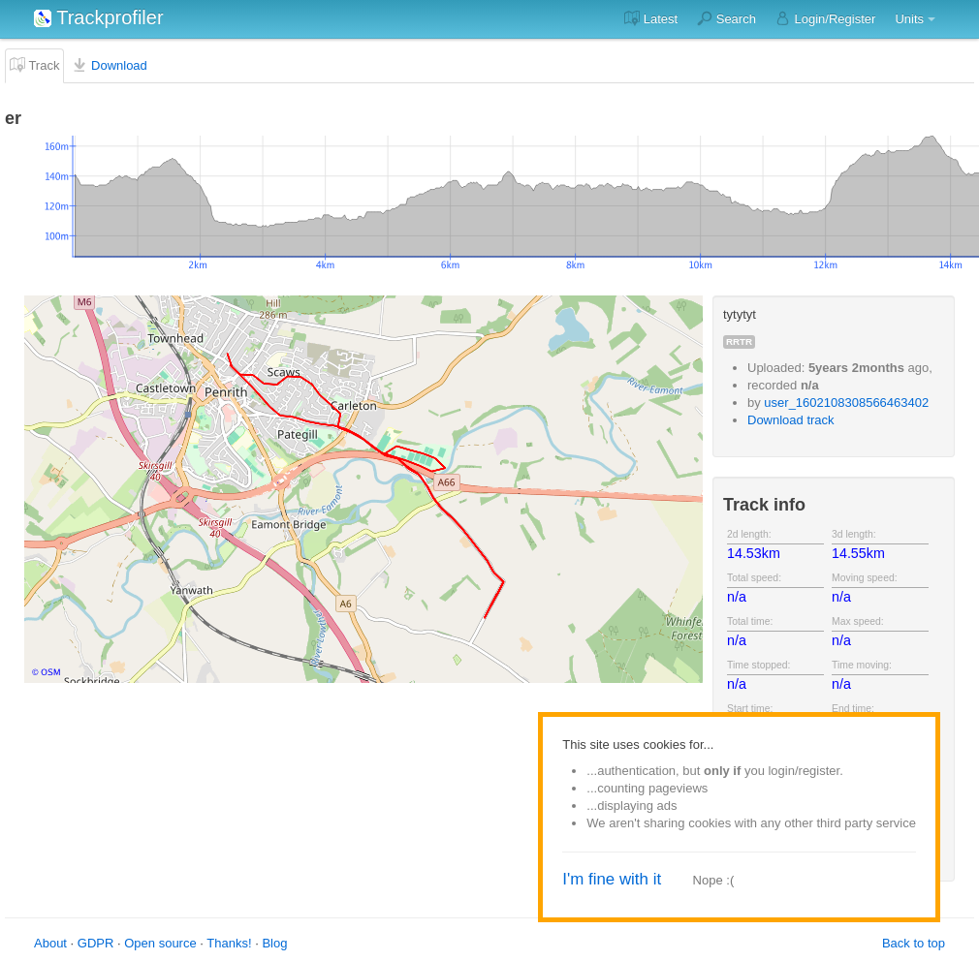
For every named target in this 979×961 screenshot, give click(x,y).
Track (34, 65)
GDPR (96, 943)
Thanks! (228, 943)
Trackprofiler (99, 17)
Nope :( (714, 880)
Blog (274, 943)
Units (909, 19)
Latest (651, 18)
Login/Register (825, 18)
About (50, 943)
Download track (791, 420)
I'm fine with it (611, 879)
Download (109, 65)
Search (726, 18)
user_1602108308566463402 (846, 402)
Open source (160, 943)
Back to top (913, 943)
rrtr (739, 341)
